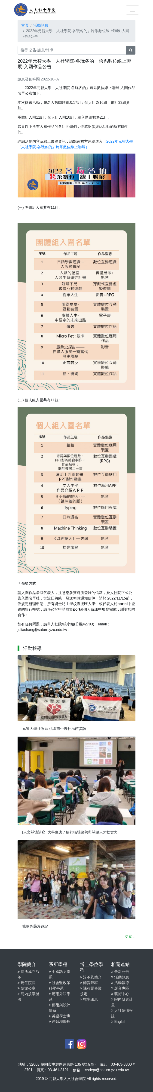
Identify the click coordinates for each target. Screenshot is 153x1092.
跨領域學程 (59, 1022)
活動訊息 (40, 25)
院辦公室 (26, 988)
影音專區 (120, 988)
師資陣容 (89, 983)
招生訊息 (89, 999)
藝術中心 (120, 994)
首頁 (25, 25)
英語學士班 (59, 1016)
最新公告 (120, 972)
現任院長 (26, 983)
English (118, 1022)
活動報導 (120, 983)
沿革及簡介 (90, 977)
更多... (130, 936)
